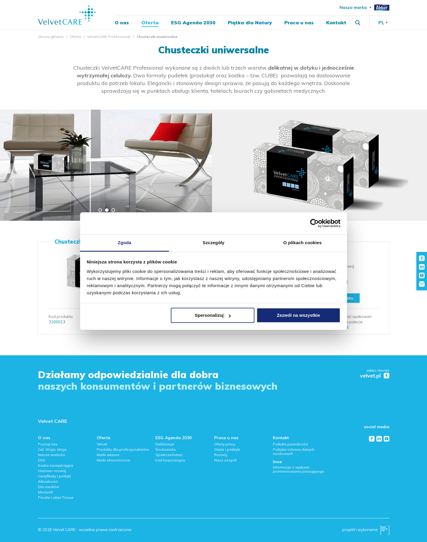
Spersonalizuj (213, 315)
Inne (277, 461)
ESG (41, 460)
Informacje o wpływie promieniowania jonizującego (298, 469)
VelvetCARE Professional (108, 36)
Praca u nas (299, 22)
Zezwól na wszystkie (298, 315)
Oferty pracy (224, 444)
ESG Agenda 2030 (193, 22)
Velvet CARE (52, 421)
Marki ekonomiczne (113, 460)
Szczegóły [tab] (213, 242)
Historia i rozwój (52, 471)
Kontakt (336, 22)
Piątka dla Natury (250, 22)
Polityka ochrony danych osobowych (293, 451)
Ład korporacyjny (170, 460)
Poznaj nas (48, 444)
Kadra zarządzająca (55, 465)
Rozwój (220, 455)
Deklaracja (164, 444)
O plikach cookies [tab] (302, 242)
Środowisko (165, 449)
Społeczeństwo (169, 455)
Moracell (45, 492)
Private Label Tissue (56, 497)
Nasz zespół (225, 460)
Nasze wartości (51, 455)
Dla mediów (48, 487)
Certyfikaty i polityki (54, 476)
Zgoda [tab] (124, 242)
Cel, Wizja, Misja (52, 449)
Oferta (150, 22)
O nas (122, 22)
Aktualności (48, 481)
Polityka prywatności (290, 444)
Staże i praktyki (227, 449)
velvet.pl (370, 376)
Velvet (102, 444)
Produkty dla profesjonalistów (123, 449)
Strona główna (50, 36)
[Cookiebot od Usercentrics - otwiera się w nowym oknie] (314, 223)
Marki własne (108, 455)
